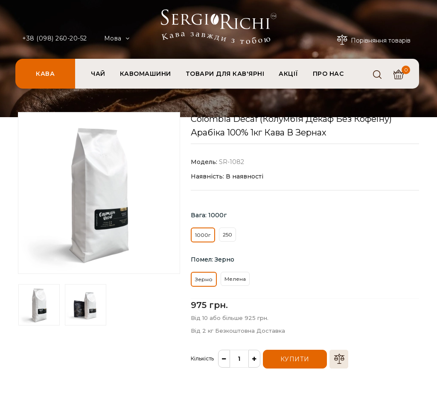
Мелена (235, 279)
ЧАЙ (98, 74)
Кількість (202, 358)
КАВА (45, 74)
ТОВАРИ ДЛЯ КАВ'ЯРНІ (225, 74)
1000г (203, 235)
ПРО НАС (328, 74)
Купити (294, 359)
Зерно (204, 279)
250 (227, 234)
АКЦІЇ (288, 74)
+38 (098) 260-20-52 (54, 38)
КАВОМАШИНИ (145, 74)
